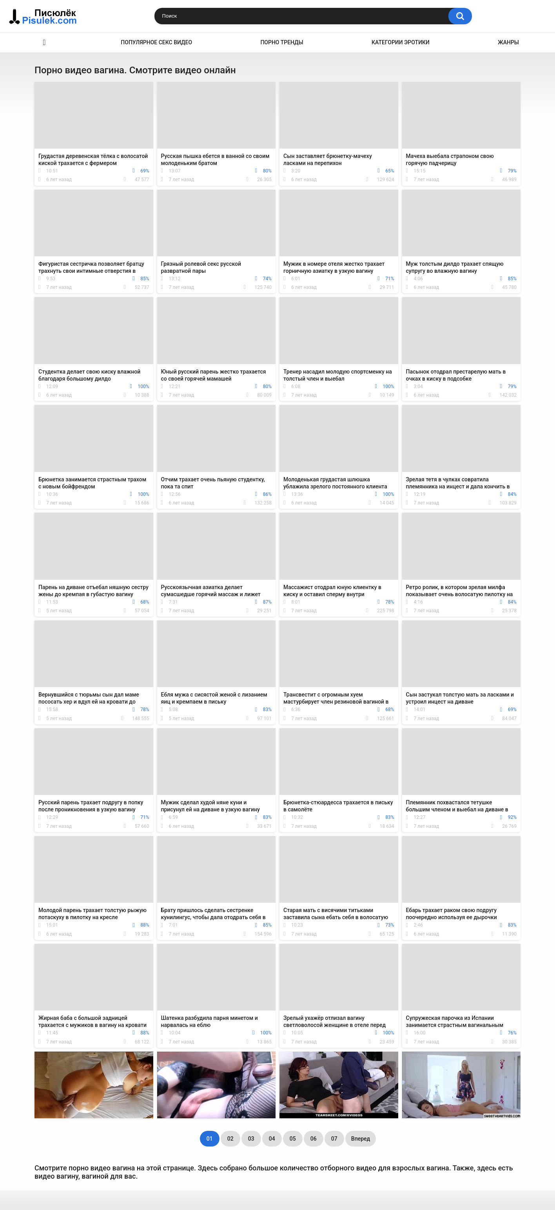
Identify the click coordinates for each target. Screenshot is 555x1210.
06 (313, 1139)
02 (230, 1139)
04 (272, 1139)
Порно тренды (281, 42)
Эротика (44, 43)
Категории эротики (401, 42)
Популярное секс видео (156, 42)
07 (334, 1139)
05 (293, 1139)
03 (251, 1139)
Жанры (508, 42)
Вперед (360, 1139)
